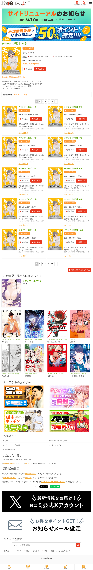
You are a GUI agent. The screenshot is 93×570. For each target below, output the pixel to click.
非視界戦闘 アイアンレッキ (57, 340)
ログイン (83, 3)
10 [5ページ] (52, 102)
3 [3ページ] (42, 102)
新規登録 (77, 3)
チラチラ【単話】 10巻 (73, 230)
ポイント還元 (29, 48)
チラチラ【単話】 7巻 (27, 200)
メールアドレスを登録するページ (53, 482)
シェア (35, 487)
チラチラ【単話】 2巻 (73, 107)
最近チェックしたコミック (60, 551)
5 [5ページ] (48, 102)
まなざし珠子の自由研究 (10, 374)
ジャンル (36, 551)
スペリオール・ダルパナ (63, 57)
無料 (45, 551)
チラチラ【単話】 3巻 (27, 138)
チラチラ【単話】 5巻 (27, 169)
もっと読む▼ (23, 133)
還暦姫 (72, 340)
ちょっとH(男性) (9, 450)
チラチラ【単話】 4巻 (73, 138)
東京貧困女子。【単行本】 (79, 374)
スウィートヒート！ (32, 374)
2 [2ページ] (39, 102)
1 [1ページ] (36, 102)
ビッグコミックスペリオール (40, 57)
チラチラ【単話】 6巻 (73, 169)
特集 (27, 551)
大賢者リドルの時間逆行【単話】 (35, 340)
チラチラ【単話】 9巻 (27, 230)
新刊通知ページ (30, 474)
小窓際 (32, 53)
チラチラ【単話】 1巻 (27, 107)
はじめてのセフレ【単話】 (11, 340)
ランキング (17, 551)
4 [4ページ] (45, 102)
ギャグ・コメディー (56, 445)
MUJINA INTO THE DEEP (56, 374)
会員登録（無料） (9, 464)
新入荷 (6, 551)
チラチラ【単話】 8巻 (73, 200)
